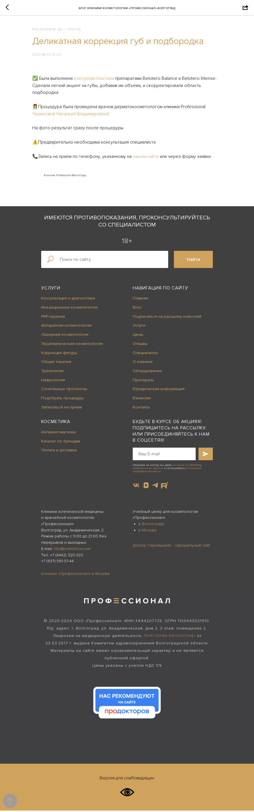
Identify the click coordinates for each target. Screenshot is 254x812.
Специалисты (145, 354)
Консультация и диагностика (68, 299)
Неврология (53, 381)
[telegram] (155, 486)
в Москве (147, 531)
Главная (140, 299)
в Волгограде (151, 525)
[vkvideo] (145, 486)
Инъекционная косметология (69, 308)
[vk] (136, 486)
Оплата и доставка (59, 451)
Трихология (52, 372)
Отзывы (140, 345)
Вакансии (142, 399)
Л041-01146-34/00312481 (169, 637)
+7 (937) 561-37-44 (57, 562)
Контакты (141, 408)
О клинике (143, 363)
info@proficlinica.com (72, 550)
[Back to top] (10, 801)
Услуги (50, 289)
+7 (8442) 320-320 (66, 556)
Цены (138, 335)
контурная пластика (97, 79)
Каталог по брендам (60, 442)
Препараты (143, 381)
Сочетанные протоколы (64, 390)
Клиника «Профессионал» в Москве (75, 575)
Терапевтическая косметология (72, 345)
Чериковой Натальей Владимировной (73, 114)
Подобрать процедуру (62, 399)
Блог (137, 308)
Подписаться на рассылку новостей (167, 317)
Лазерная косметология (64, 335)
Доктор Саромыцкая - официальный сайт (171, 546)
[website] (164, 486)
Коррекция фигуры (59, 354)
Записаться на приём (61, 408)
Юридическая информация (158, 390)
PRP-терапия (53, 317)
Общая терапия (56, 363)
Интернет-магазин (58, 433)
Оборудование (147, 372)
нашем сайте (149, 157)
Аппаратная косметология (66, 327)
